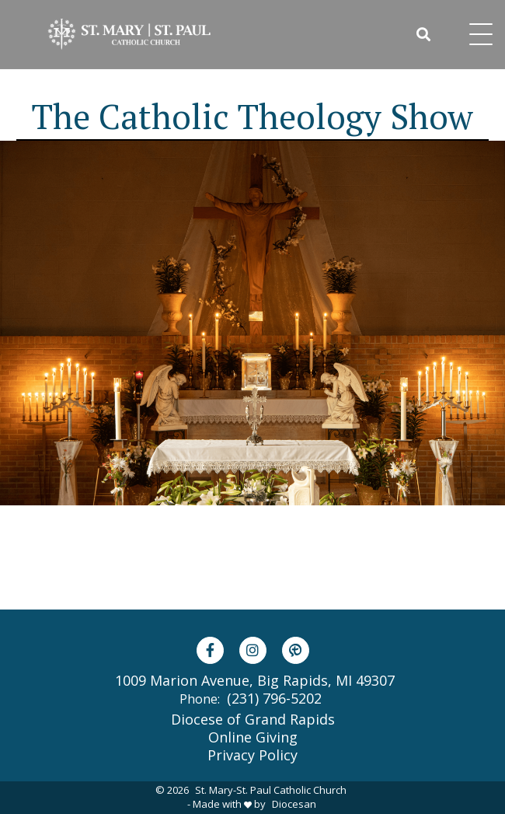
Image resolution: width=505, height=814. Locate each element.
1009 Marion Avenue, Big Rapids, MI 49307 (255, 681)
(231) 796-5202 (274, 698)
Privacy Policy (252, 755)
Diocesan (294, 804)
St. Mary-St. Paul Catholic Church (271, 790)
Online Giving (253, 737)
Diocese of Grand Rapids (253, 719)
